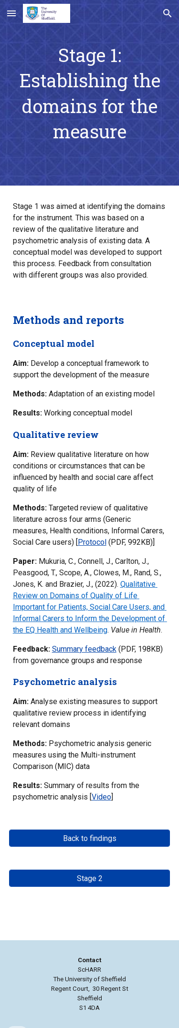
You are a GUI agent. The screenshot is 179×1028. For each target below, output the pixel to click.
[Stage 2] (90, 878)
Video (101, 796)
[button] (11, 13)
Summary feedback (84, 649)
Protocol (92, 542)
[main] (89, 92)
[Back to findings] (90, 838)
